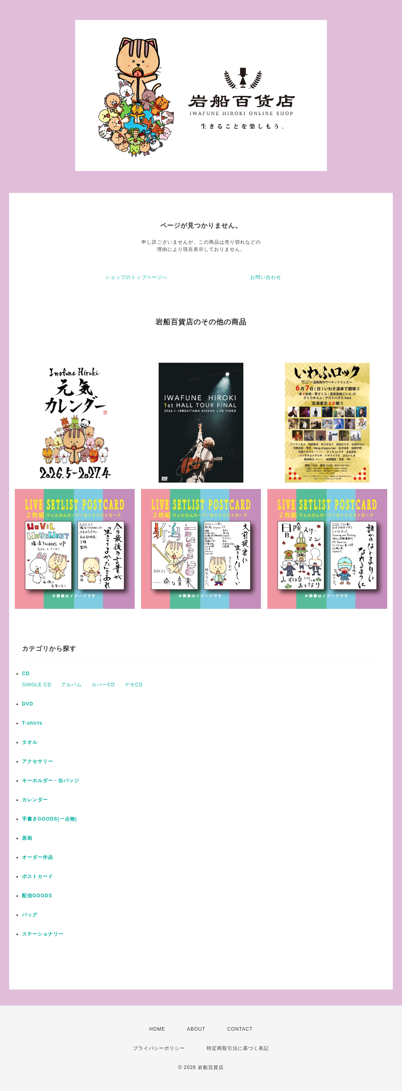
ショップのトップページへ (136, 277)
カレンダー (35, 800)
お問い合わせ (265, 277)
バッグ (30, 915)
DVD (27, 704)
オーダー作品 (37, 857)
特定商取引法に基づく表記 (238, 1048)
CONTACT (240, 1029)
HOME (157, 1029)
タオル (30, 742)
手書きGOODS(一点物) (49, 819)
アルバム (71, 685)
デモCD (134, 685)
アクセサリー (37, 761)
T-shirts (32, 723)
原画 (27, 838)
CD (26, 673)
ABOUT (196, 1029)
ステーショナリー (43, 934)
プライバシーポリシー (159, 1048)
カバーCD (103, 685)
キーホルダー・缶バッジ (50, 780)
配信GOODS (37, 895)
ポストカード (37, 876)
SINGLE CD (37, 685)
